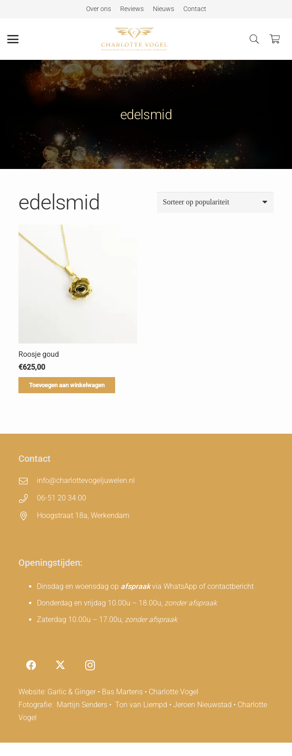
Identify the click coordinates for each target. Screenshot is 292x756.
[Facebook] (31, 665)
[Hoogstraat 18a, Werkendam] (27, 516)
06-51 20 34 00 (61, 498)
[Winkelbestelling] (215, 202)
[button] (12, 39)
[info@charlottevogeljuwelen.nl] (27, 481)
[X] (60, 665)
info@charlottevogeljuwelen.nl (86, 480)
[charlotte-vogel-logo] (134, 39)
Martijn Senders (82, 704)
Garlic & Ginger (71, 691)
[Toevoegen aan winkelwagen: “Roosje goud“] (66, 385)
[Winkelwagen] (274, 39)
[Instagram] (90, 665)
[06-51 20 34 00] (27, 498)
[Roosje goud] (77, 284)
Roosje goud (38, 353)
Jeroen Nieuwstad (202, 704)
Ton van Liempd (141, 704)
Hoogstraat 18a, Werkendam (83, 515)
